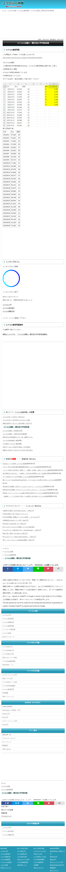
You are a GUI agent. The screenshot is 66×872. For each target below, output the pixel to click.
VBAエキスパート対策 (10, 661)
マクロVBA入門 (7, 651)
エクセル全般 (9, 558)
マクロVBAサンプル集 (10, 685)
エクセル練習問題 (23, 412)
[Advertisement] (33, 25)
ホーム (6, 555)
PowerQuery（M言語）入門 (11, 711)
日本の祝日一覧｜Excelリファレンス (16, 520)
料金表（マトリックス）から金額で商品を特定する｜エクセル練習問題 (27, 499)
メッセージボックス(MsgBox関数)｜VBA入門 (20, 546)
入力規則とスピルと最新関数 (13, 444)
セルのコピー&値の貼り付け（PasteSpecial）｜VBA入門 (23, 537)
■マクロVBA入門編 (22, 846)
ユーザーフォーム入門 (10, 678)
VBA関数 (5, 695)
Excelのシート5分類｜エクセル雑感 (15, 464)
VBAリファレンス (8, 698)
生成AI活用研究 (7, 708)
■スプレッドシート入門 (57, 860)
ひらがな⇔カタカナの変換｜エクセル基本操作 (20, 533)
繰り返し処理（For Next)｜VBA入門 (16, 540)
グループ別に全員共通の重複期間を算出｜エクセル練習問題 (23, 467)
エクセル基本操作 (9, 308)
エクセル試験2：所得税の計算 (13, 431)
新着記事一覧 (7, 735)
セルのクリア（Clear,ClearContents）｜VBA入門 (21, 543)
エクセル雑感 (7, 638)
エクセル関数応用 (9, 311)
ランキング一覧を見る (36, 512)
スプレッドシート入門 (10, 721)
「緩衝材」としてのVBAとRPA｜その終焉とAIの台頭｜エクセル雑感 (27, 503)
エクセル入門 (7, 305)
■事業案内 (53, 866)
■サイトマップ (54, 868)
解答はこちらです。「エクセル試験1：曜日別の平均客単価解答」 (25, 334)
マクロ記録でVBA (8, 658)
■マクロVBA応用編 (39, 846)
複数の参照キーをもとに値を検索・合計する (18, 423)
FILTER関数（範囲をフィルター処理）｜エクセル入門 (23, 524)
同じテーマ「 (11, 412)
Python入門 (6, 715)
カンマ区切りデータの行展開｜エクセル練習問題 (20, 483)
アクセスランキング (14, 512)
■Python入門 (54, 854)
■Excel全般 (4, 846)
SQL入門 (5, 718)
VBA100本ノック (8, 668)
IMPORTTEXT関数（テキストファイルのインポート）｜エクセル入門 (27, 496)
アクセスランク (6, 815)
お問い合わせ (7, 748)
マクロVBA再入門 (8, 655)
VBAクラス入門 (7, 681)
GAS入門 (5, 725)
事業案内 (5, 745)
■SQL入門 (53, 857)
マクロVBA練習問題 (9, 665)
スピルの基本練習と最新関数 (13, 440)
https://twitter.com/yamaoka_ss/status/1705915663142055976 (24, 58)
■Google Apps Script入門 (57, 863)
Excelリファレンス (8, 642)
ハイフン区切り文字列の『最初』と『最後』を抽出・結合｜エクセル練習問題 (30, 470)
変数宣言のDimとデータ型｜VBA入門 (17, 527)
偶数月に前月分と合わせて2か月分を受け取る (18, 450)
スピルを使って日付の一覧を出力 (14, 417)
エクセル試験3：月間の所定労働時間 (15, 434)
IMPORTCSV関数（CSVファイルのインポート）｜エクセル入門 (25, 493)
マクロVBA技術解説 (9, 688)
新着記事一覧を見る (30, 459)
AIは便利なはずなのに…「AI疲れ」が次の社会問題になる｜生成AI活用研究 (29, 477)
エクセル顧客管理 (8, 691)
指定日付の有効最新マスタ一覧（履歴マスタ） (19, 437)
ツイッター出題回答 (9, 635)
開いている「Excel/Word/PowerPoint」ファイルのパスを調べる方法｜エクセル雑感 (32, 486)
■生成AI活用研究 (55, 846)
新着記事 (12, 459)
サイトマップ (7, 741)
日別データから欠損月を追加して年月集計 (17, 447)
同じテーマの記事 (7, 808)
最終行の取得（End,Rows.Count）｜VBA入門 (20, 517)
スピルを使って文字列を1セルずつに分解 (17, 420)
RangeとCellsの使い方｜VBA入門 (15, 530)
